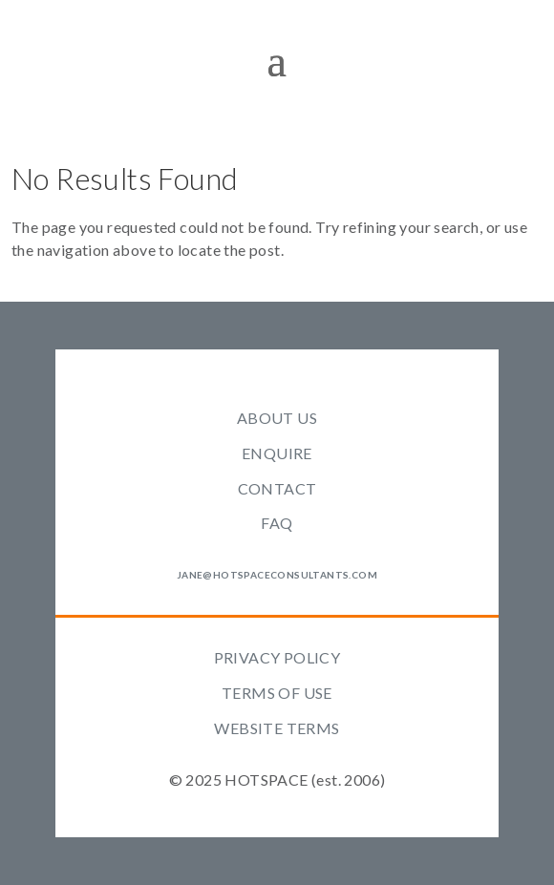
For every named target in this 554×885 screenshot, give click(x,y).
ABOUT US (277, 418)
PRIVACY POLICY (277, 657)
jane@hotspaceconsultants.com (277, 574)
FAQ (276, 523)
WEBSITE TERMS (276, 728)
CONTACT (277, 488)
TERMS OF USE (277, 693)
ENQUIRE (277, 453)
